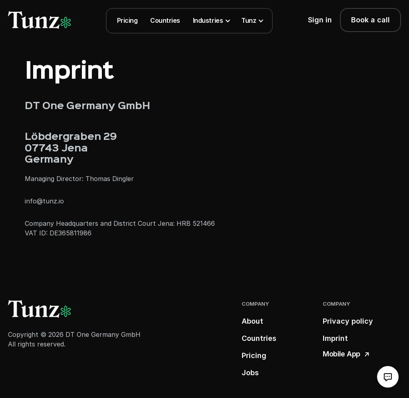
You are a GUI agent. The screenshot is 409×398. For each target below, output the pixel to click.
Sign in (320, 20)
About (252, 321)
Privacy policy (348, 321)
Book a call (370, 20)
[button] (211, 20)
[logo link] (39, 20)
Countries (165, 20)
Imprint (335, 338)
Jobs (250, 372)
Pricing (127, 20)
